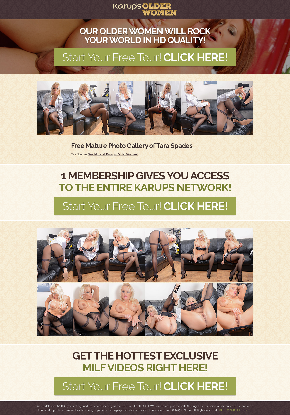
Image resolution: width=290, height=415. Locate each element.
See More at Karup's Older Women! (113, 154)
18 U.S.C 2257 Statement (233, 410)
